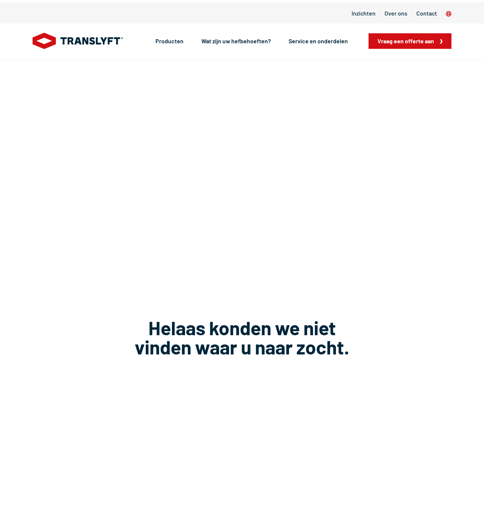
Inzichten (364, 13)
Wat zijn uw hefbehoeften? (236, 40)
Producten (169, 40)
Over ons (395, 13)
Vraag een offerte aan (405, 40)
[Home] (78, 41)
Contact (426, 13)
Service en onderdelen (318, 40)
